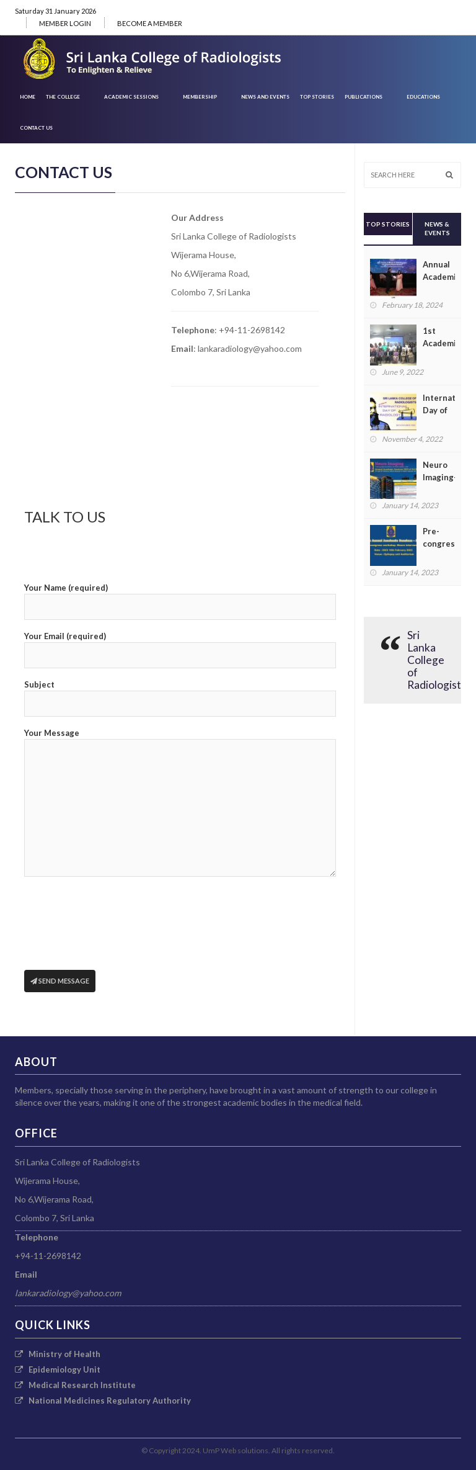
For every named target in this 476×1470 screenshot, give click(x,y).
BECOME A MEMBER (149, 23)
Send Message (59, 981)
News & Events (437, 228)
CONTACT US (36, 128)
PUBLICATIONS (363, 97)
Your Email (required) (180, 649)
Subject (180, 698)
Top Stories (317, 97)
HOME (27, 97)
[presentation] (118, 933)
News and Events (265, 97)
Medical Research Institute (75, 1385)
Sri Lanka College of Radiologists (436, 660)
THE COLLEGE (63, 97)
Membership (200, 97)
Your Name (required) (180, 601)
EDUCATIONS (423, 97)
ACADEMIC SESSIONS (131, 97)
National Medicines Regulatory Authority (103, 1400)
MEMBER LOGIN (65, 23)
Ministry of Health (57, 1354)
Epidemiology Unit (57, 1369)
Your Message (180, 802)
